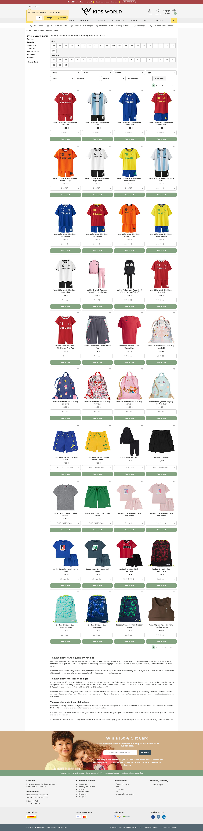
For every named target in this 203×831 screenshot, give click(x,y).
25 (171, 85)
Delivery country (152, 827)
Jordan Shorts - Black (161, 457)
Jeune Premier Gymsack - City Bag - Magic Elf (161, 347)
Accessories (118, 20)
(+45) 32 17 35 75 (39, 787)
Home (28, 31)
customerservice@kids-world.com (43, 784)
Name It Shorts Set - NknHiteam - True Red (161, 291)
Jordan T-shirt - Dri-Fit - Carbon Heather (65, 515)
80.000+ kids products (57, 26)
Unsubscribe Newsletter (125, 794)
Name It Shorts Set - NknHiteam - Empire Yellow (161, 235)
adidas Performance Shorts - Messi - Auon (97, 347)
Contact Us (82, 784)
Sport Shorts (31, 45)
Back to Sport (32, 62)
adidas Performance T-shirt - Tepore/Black (129, 347)
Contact (30, 780)
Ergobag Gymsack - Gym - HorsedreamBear (65, 626)
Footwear (86, 20)
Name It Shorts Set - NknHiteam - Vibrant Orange (129, 235)
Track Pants (31, 54)
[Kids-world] (101, 11)
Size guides (82, 796)
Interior (161, 20)
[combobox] (65, 132)
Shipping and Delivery (86, 787)
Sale (174, 20)
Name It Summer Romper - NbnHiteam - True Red (65, 347)
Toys (146, 20)
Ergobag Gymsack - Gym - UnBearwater (97, 626)
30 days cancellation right (82, 25)
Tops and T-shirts (33, 51)
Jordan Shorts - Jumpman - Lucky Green (97, 515)
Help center (82, 794)
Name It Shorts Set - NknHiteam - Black (161, 180)
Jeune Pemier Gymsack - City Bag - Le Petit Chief (161, 403)
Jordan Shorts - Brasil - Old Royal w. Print (65, 459)
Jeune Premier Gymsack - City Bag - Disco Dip (65, 403)
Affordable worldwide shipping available (112, 26)
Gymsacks (30, 42)
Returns (81, 789)
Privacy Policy (132, 827)
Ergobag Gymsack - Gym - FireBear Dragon (129, 626)
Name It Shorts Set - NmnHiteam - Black (97, 124)
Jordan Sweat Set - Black (129, 457)
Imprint (141, 827)
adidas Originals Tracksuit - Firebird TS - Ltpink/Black (97, 291)
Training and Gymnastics (49, 31)
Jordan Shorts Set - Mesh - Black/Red (129, 570)
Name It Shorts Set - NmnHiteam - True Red (65, 124)
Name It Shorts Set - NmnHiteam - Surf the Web (129, 124)
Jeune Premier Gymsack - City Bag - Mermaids (129, 403)
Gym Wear (30, 39)
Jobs (117, 787)
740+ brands (36, 26)
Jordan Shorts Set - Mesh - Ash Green (97, 570)
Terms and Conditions (117, 827)
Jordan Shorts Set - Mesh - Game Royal (65, 570)
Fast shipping (140, 26)
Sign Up (145, 752)
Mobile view (172, 827)
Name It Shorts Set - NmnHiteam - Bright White (97, 180)
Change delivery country (56, 18)
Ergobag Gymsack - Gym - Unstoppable (161, 570)
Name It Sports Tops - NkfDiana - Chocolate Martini (161, 626)
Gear (134, 20)
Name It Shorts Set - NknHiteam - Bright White (65, 291)
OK (39, 18)
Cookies (163, 827)
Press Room (120, 789)
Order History (83, 792)
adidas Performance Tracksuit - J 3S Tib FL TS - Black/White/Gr (129, 291)
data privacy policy (135, 773)
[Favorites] (78, 90)
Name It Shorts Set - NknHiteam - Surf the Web (65, 235)
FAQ (117, 792)
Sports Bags (31, 48)
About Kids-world (122, 784)
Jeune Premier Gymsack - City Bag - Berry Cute (97, 403)
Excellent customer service (161, 26)
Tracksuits (30, 57)
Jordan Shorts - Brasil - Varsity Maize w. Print (97, 459)
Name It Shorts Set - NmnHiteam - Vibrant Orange (65, 180)
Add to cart (65, 139)
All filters (159, 78)
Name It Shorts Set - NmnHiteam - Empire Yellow (129, 180)
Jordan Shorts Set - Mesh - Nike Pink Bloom (129, 515)
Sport (101, 20)
